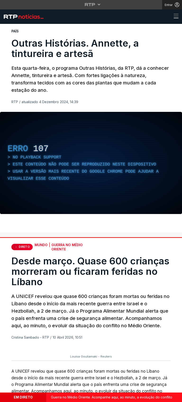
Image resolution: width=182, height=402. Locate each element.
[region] (91, 163)
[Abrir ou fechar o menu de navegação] (174, 17)
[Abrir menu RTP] (91, 4)
